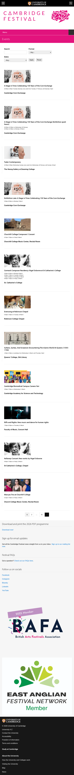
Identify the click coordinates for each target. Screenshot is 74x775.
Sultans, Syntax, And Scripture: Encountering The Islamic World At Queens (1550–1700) (36, 349)
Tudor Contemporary (12, 162)
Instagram (5, 579)
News (4, 772)
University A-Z (7, 729)
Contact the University (10, 733)
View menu (3, 3)
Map (3, 768)
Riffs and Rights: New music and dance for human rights (26, 422)
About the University (10, 756)
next (46, 514)
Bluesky (5, 583)
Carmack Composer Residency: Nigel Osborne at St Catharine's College (32, 270)
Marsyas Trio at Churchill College (17, 494)
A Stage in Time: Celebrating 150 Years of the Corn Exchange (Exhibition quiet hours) (35, 123)
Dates (6, 57)
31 (42, 514)
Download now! (7, 530)
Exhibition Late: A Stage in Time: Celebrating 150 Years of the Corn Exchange (34, 198)
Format (31, 49)
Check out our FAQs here (23, 561)
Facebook (5, 575)
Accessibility (6, 736)
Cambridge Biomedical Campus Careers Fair (21, 386)
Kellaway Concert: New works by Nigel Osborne (23, 458)
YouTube (5, 590)
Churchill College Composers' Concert (19, 234)
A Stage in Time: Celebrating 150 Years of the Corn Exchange (28, 86)
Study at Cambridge (10, 749)
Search (70, 3)
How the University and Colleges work (16, 760)
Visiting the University (10, 764)
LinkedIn (5, 587)
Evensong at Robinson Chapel (16, 311)
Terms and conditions (10, 743)
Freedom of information (10, 740)
